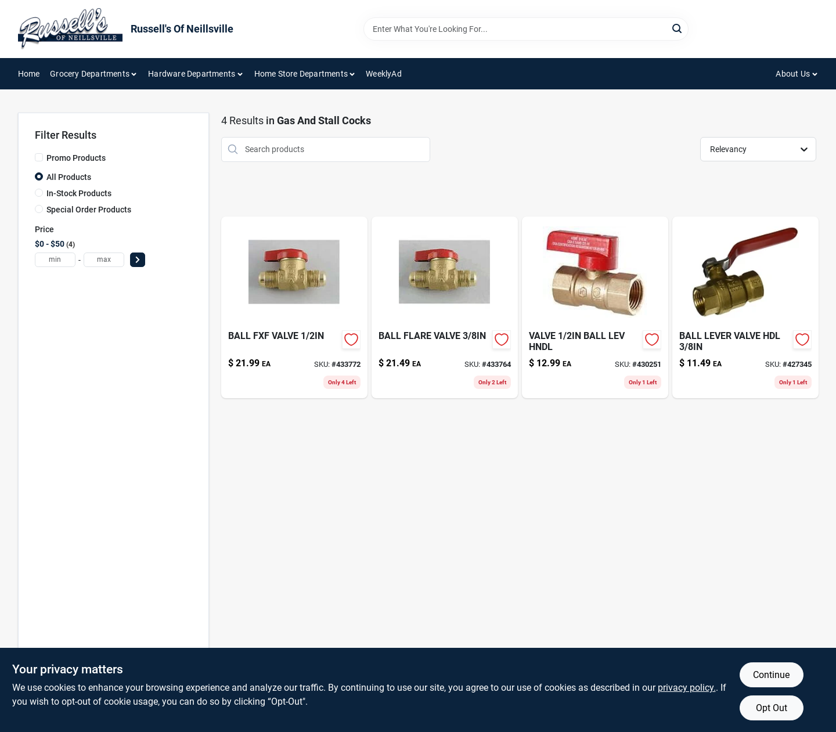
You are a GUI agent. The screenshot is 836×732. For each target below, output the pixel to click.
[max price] (104, 260)
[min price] (55, 260)
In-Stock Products (78, 193)
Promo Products (76, 158)
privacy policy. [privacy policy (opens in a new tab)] (687, 687)
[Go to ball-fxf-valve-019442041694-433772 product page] (294, 307)
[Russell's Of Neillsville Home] (70, 29)
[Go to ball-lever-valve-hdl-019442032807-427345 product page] (745, 307)
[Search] (677, 28)
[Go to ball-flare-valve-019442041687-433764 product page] (445, 307)
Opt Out (771, 707)
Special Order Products (88, 209)
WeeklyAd (384, 73)
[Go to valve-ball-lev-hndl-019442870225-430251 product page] (595, 307)
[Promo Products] (39, 157)
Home (29, 73)
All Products (68, 177)
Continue (771, 674)
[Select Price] (137, 260)
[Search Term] (526, 29)
